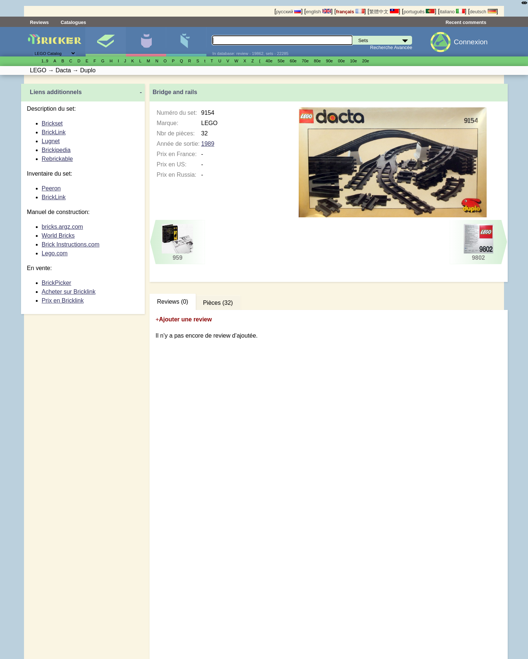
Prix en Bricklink (63, 300)
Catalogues (73, 22)
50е (281, 61)
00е (341, 61)
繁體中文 (384, 11)
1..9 (44, 61)
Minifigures (146, 42)
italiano (452, 11)
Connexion (471, 42)
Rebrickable (57, 159)
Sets (106, 42)
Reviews (39, 22)
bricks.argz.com (62, 227)
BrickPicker (56, 283)
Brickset (52, 123)
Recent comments (466, 22)
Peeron (51, 188)
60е (293, 61)
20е (365, 61)
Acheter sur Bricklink (69, 292)
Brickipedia (56, 150)
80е (317, 61)
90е (329, 61)
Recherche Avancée (391, 47)
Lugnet (51, 141)
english (318, 11)
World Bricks (58, 235)
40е (268, 61)
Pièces (186, 42)
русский (288, 11)
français (350, 11)
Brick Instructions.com (70, 244)
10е (353, 61)
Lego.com (55, 253)
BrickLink (54, 132)
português (419, 11)
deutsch (483, 11)
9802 (478, 242)
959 (177, 242)
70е (305, 61)
